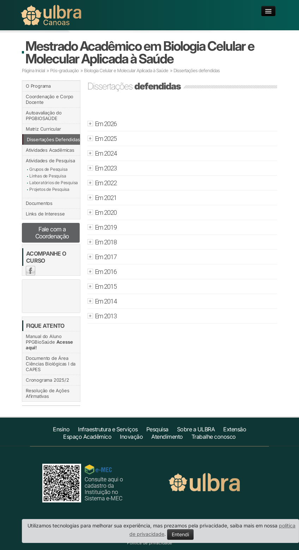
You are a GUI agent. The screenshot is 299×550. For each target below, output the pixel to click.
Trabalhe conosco (213, 436)
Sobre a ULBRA (196, 429)
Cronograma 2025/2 (47, 380)
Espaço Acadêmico (87, 436)
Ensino (61, 429)
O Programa (38, 86)
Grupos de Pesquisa (48, 169)
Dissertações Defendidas (53, 139)
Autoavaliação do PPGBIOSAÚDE (44, 115)
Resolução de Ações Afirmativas (47, 393)
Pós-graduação (64, 70)
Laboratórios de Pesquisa (53, 182)
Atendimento (167, 436)
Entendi (180, 534)
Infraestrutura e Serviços (108, 429)
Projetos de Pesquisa (49, 189)
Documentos (39, 203)
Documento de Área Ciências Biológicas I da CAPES (50, 363)
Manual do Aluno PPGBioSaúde (49, 341)
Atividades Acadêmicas (50, 150)
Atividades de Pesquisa (50, 160)
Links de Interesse (45, 214)
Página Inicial (33, 70)
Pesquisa (157, 429)
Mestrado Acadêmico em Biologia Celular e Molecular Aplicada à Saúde (139, 52)
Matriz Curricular (43, 129)
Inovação (131, 436)
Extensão (234, 429)
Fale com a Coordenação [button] (52, 233)
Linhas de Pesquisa (47, 176)
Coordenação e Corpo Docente (49, 99)
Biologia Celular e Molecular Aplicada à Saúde (126, 70)
